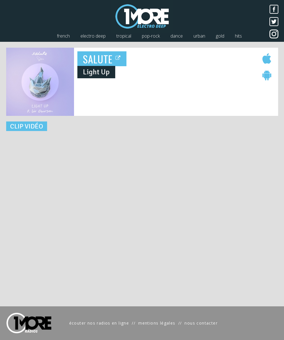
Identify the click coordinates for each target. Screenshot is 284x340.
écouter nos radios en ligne (99, 323)
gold (220, 36)
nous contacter (201, 323)
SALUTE (102, 58)
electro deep (93, 36)
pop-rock (151, 36)
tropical (123, 36)
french (63, 36)
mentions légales (156, 323)
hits (238, 36)
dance (176, 36)
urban (199, 36)
